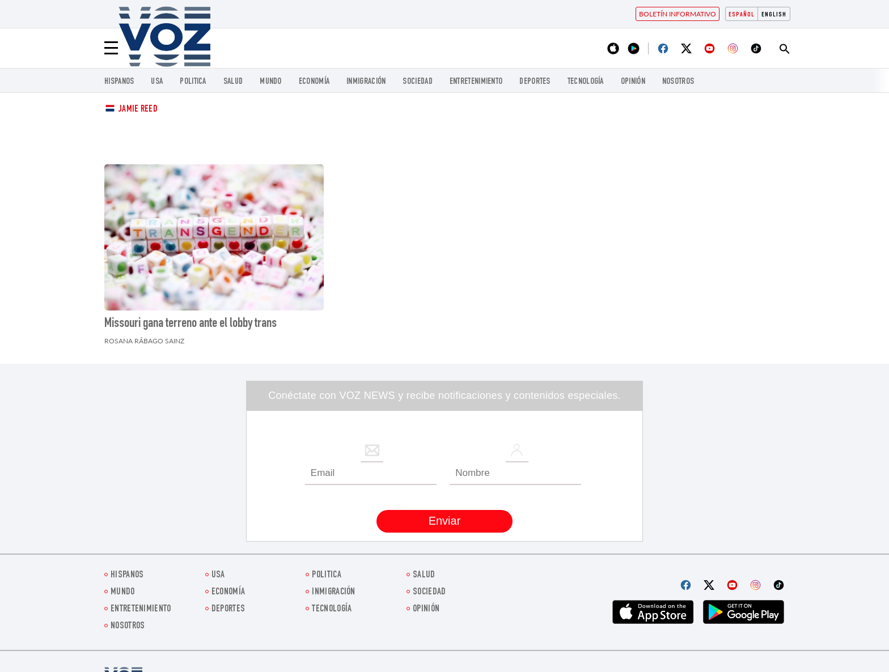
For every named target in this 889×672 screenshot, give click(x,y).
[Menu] (111, 48)
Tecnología (586, 82)
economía (314, 82)
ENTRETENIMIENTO (476, 82)
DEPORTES (534, 82)
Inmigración (366, 82)
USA (157, 82)
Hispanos (119, 82)
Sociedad (417, 82)
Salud (233, 82)
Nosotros (678, 82)
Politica (193, 82)
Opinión (633, 82)
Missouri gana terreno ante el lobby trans (190, 324)
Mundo (271, 82)
